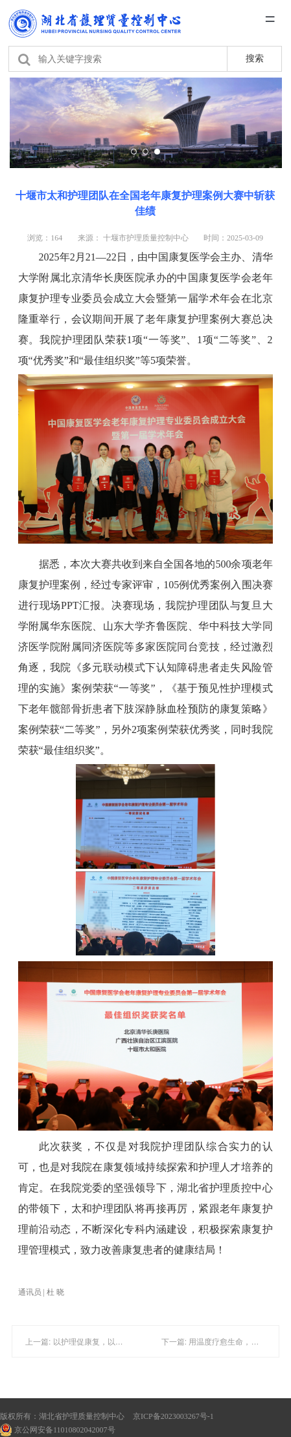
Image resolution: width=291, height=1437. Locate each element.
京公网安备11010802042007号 (57, 1429)
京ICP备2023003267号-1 (173, 1416)
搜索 (255, 58)
